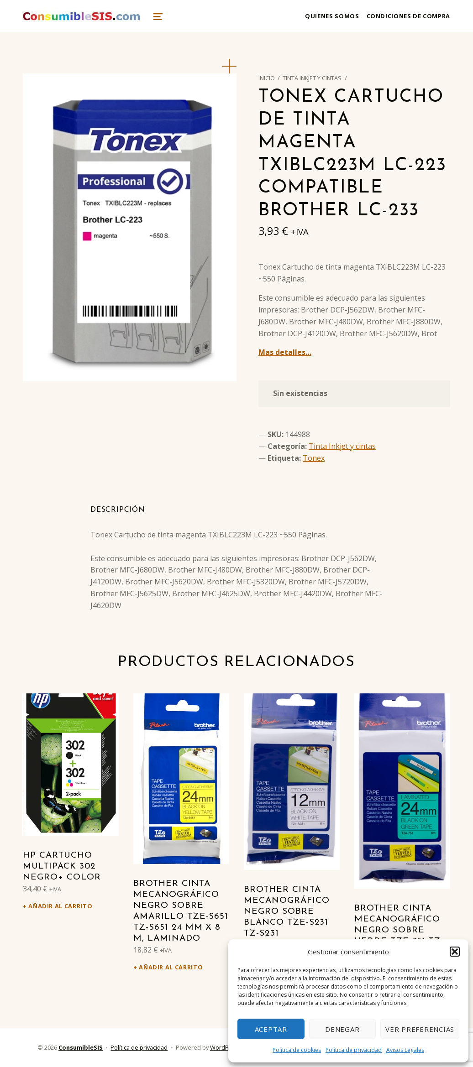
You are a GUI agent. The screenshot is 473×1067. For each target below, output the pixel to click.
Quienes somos (332, 16)
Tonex (314, 458)
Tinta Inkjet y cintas (312, 78)
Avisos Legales (405, 1050)
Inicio (266, 78)
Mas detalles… (284, 352)
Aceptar (271, 1029)
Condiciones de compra (408, 16)
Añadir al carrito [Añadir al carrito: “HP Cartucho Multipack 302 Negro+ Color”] (60, 906)
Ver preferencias (419, 1029)
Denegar (342, 1029)
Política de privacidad (354, 1050)
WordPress (225, 1047)
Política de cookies (297, 1050)
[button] (454, 951)
